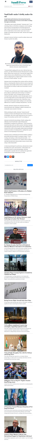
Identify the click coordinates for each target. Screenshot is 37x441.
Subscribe (30, 165)
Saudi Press (18, 2)
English (31, 6)
